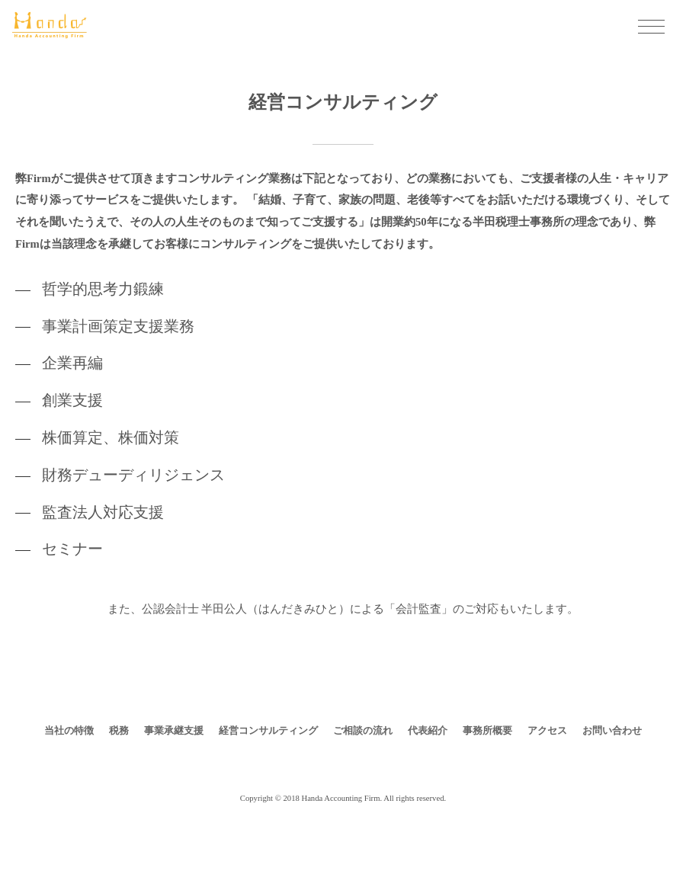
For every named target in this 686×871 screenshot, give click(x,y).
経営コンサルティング (268, 730)
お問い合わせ (612, 730)
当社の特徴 (69, 730)
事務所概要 (487, 730)
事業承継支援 (174, 730)
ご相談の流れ (363, 730)
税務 (119, 730)
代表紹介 (427, 730)
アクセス (547, 730)
